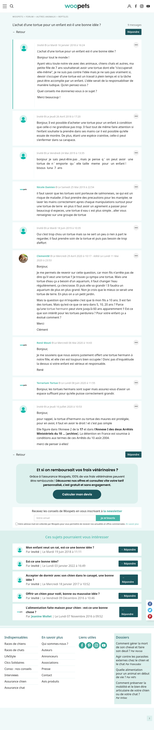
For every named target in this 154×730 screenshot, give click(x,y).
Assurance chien (15, 681)
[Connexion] (129, 6)
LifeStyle (10, 656)
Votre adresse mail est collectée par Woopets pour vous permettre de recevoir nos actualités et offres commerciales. (77, 524)
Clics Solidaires (14, 663)
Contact (47, 675)
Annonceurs (50, 656)
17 (81, 429)
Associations (50, 663)
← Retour (19, 32)
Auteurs (47, 650)
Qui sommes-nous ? (55, 644)
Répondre (133, 32)
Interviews (11, 675)
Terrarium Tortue (23, 385)
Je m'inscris (108, 518)
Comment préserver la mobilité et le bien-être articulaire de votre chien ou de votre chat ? (132, 690)
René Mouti (23, 345)
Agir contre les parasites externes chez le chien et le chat (132, 660)
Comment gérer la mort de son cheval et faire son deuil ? (132, 647)
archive (72, 434)
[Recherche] (11, 6)
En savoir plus (132, 524)
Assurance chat (14, 688)
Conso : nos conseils (18, 669)
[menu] (5, 6)
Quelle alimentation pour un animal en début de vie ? (133, 673)
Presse (46, 669)
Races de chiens (15, 644)
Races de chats (14, 650)
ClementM (23, 258)
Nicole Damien (23, 189)
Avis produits (50, 681)
